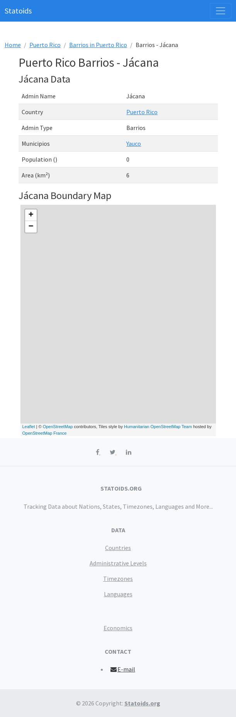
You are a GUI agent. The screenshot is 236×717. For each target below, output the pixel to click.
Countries (118, 548)
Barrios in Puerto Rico (98, 45)
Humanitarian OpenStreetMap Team (158, 426)
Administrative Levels (118, 563)
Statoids (18, 10)
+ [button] (30, 215)
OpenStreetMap (58, 426)
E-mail (122, 669)
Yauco (133, 143)
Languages (118, 594)
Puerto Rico (45, 45)
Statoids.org (142, 703)
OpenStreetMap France (44, 433)
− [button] (30, 227)
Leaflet (28, 426)
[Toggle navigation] (220, 11)
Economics (118, 628)
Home (13, 45)
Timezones (118, 578)
